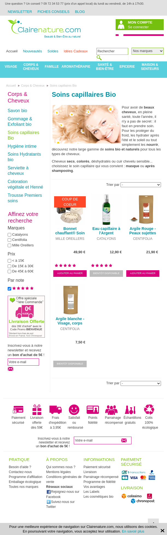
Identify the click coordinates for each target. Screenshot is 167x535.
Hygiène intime (22, 146)
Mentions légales (58, 472)
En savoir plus (133, 531)
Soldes (53, 51)
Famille (52, 67)
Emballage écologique (25, 482)
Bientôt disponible (106, 273)
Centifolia (19, 240)
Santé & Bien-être (105, 67)
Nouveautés (32, 51)
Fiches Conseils (53, 12)
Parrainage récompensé (114, 414)
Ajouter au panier (70, 273)
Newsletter (20, 12)
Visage (11, 67)
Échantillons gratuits (132, 414)
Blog (80, 12)
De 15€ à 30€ (23, 266)
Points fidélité (93, 414)
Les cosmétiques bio (98, 497)
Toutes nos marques (23, 487)
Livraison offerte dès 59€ (36, 416)
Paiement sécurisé (18, 414)
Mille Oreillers (23, 245)
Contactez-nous (20, 472)
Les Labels (91, 492)
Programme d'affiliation (25, 477)
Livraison (90, 472)
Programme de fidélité (100, 482)
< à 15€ (18, 260)
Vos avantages (94, 487)
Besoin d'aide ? (20, 467)
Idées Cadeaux (75, 51)
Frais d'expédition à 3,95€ (57, 416)
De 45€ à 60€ (23, 271)
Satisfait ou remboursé (75, 416)
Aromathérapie (75, 67)
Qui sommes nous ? (60, 467)
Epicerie (127, 67)
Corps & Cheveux (31, 67)
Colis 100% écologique (150, 416)
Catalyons (20, 234)
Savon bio (17, 110)
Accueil (11, 51)
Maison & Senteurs (150, 67)
